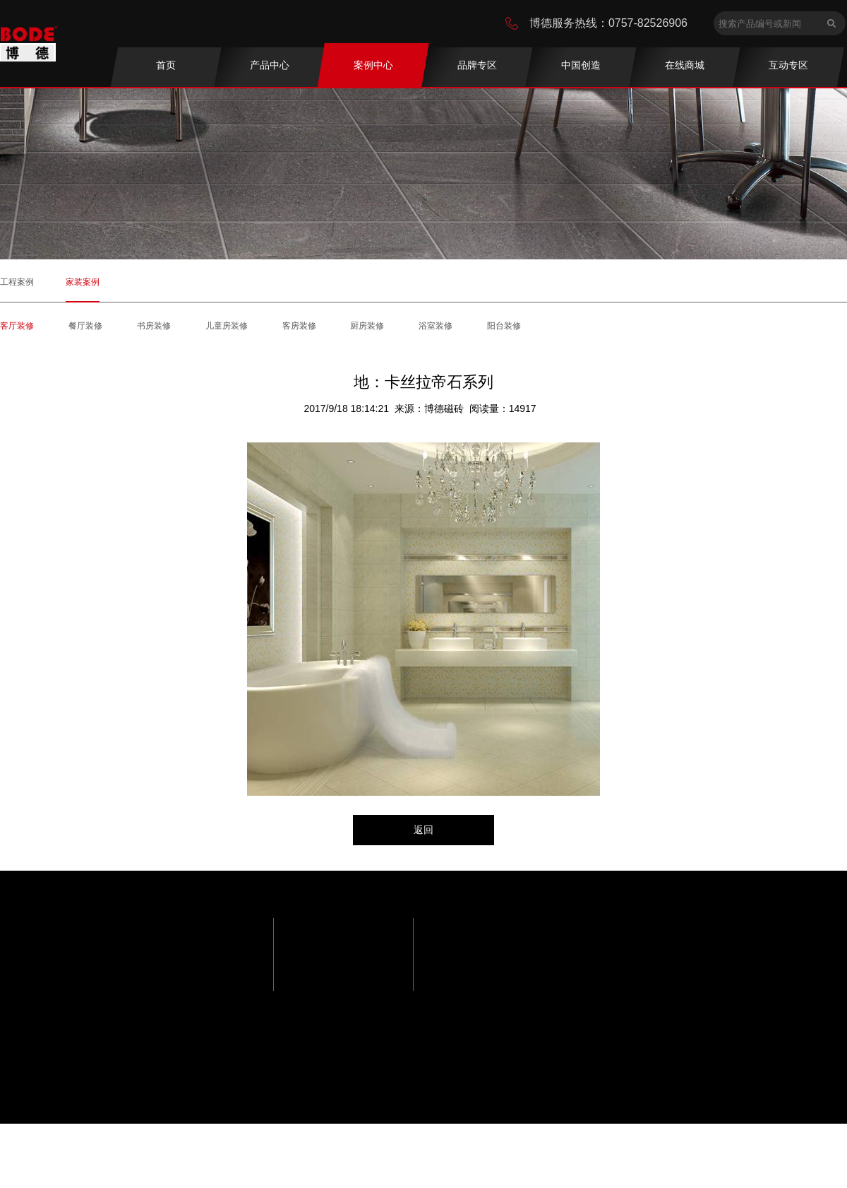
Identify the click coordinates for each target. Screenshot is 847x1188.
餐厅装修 (85, 326)
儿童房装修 (226, 326)
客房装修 (299, 326)
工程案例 (17, 282)
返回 (423, 829)
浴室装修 (435, 326)
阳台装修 (504, 326)
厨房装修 (367, 326)
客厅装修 (17, 326)
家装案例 (83, 282)
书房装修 (154, 326)
